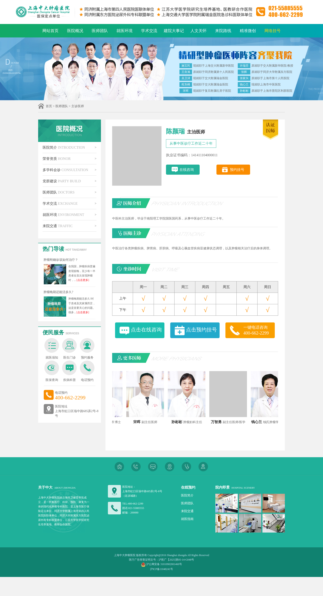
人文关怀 (198, 30)
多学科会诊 (65, 170)
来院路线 (223, 30)
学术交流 (149, 30)
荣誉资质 (57, 159)
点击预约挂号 (201, 330)
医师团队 (100, 30)
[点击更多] (82, 280)
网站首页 (50, 30)
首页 (49, 106)
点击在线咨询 (146, 330)
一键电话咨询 (259, 330)
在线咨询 (186, 170)
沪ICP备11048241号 (161, 569)
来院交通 (58, 226)
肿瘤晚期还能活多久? (58, 292)
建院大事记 (174, 30)
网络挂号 (272, 30)
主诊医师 (77, 106)
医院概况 (75, 30)
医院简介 (64, 147)
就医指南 (187, 519)
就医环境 (124, 30)
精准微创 (248, 30)
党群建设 (62, 181)
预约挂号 (237, 170)
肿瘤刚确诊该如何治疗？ (61, 259)
